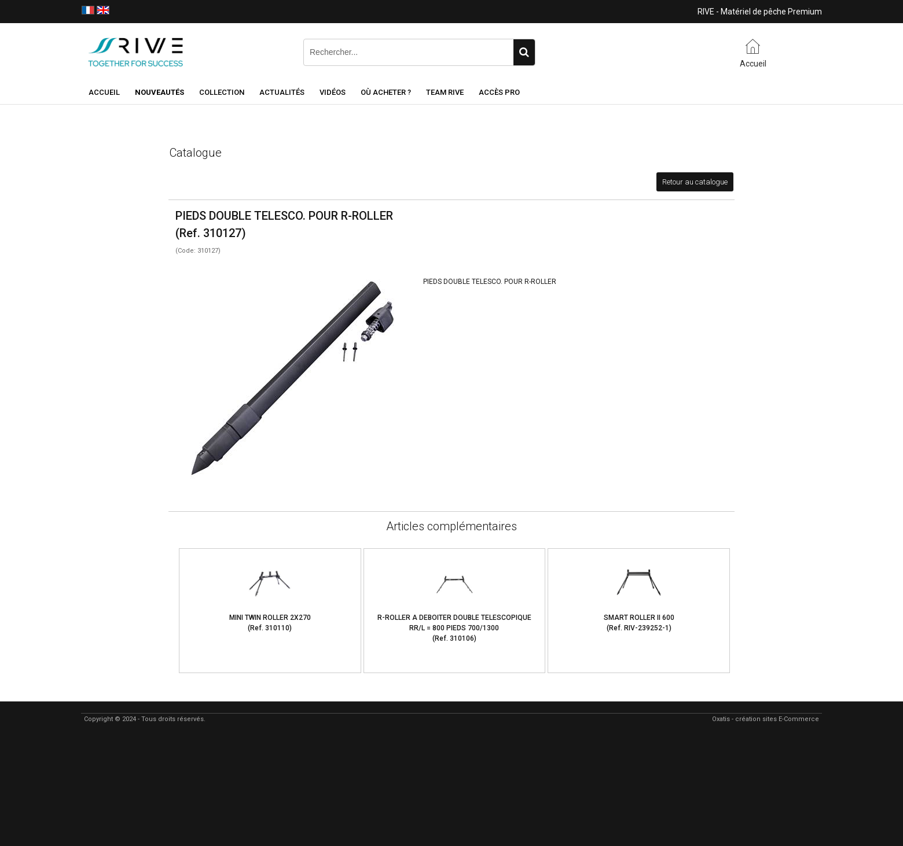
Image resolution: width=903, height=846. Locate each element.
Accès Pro (499, 92)
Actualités (281, 92)
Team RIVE (445, 92)
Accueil (104, 92)
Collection (221, 92)
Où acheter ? (386, 92)
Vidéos (333, 92)
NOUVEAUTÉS (159, 92)
